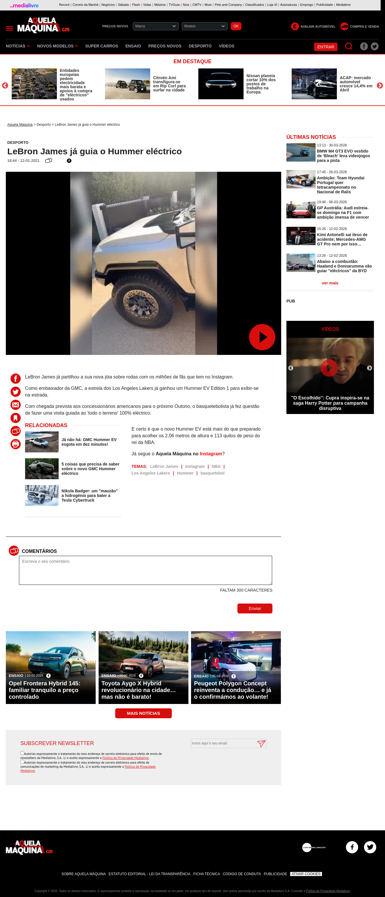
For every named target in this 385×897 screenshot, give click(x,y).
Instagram (211, 453)
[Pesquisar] (349, 46)
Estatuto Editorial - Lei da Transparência (149, 874)
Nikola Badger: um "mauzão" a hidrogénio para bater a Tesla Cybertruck (90, 496)
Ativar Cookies (306, 874)
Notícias (18, 46)
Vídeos (227, 46)
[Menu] (9, 28)
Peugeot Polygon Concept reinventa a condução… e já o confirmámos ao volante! (232, 690)
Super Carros (101, 46)
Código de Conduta (242, 874)
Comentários (39, 551)
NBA (216, 466)
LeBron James (164, 466)
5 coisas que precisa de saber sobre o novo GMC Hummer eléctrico (90, 469)
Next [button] (380, 85)
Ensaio (133, 46)
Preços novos (165, 46)
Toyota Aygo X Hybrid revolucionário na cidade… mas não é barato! (139, 690)
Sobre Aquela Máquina (84, 874)
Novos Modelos (57, 46)
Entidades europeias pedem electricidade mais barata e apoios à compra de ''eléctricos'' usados (76, 84)
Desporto (200, 46)
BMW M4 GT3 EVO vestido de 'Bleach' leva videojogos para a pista (343, 156)
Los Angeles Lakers (151, 473)
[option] (52, 84)
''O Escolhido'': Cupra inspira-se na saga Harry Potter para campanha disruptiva (330, 403)
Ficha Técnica (206, 874)
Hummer (185, 473)
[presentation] (222, 762)
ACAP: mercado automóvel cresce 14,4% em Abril (356, 83)
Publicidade (275, 874)
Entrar (325, 47)
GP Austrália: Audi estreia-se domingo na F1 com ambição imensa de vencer (343, 213)
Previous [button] (5, 85)
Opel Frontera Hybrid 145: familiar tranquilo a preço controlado (44, 690)
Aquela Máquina (20, 125)
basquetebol (212, 473)
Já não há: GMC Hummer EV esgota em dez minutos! (89, 442)
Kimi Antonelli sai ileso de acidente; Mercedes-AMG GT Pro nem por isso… (342, 239)
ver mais (330, 283)
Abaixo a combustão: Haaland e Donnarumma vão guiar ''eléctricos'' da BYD (344, 266)
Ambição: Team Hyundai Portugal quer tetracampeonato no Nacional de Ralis (340, 185)
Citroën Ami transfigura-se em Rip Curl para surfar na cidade (169, 83)
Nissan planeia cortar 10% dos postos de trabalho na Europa (261, 83)
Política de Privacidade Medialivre (125, 758)
